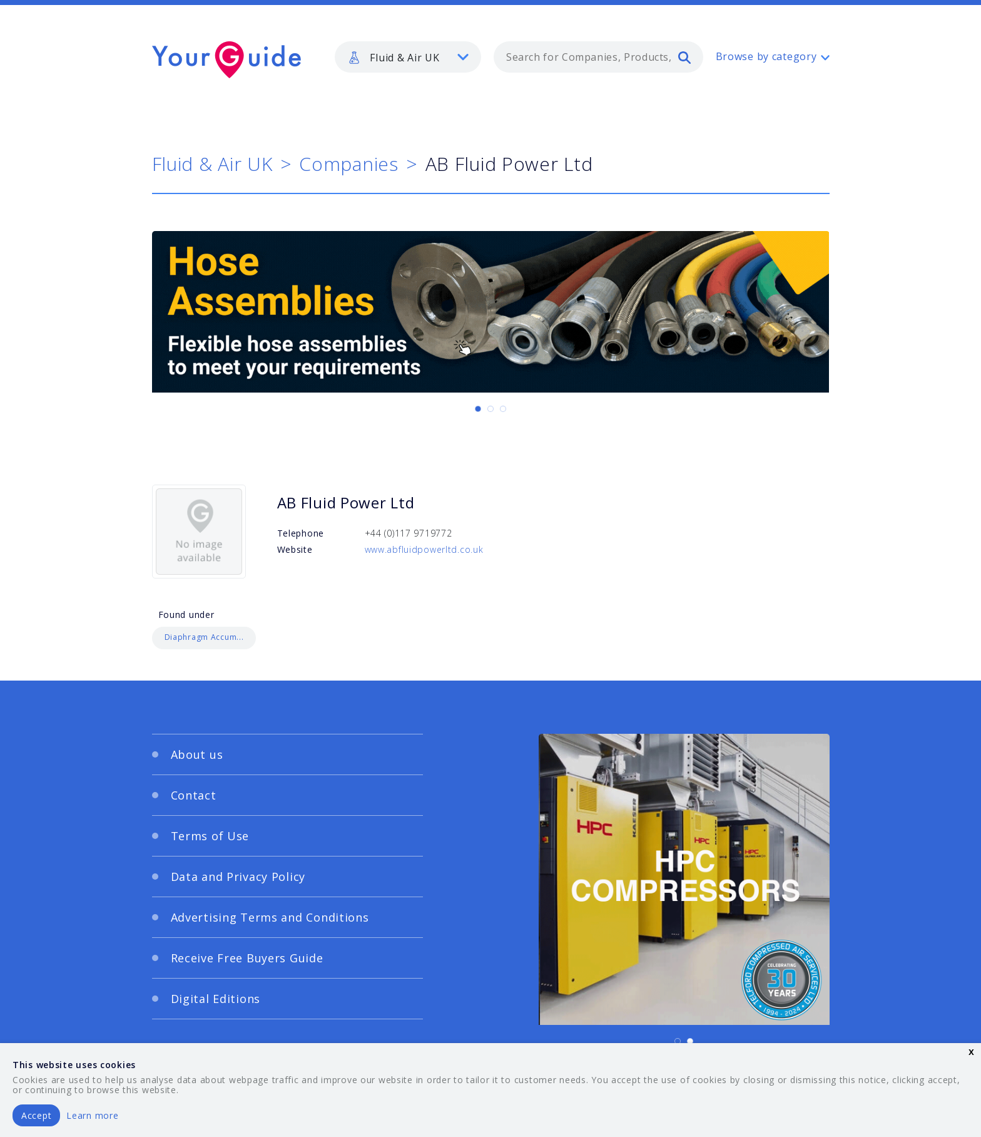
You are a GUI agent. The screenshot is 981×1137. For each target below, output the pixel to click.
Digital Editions (216, 998)
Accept (36, 1115)
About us (197, 754)
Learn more (92, 1115)
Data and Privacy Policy (238, 876)
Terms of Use (210, 835)
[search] (684, 57)
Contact (193, 795)
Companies (348, 164)
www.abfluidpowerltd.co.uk (424, 549)
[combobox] (598, 57)
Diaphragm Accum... (204, 637)
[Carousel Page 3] (503, 409)
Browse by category (766, 56)
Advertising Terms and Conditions (270, 917)
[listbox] (408, 57)
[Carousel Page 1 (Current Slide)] (478, 409)
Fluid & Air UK (212, 164)
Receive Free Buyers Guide (247, 957)
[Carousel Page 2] (490, 409)
